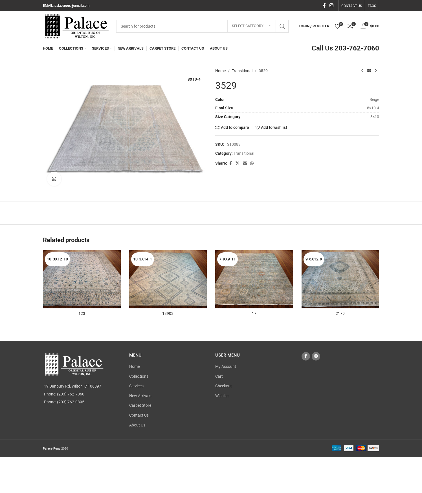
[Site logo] (76, 25)
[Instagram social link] (331, 5)
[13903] (168, 279)
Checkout (223, 386)
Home (220, 70)
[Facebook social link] (324, 5)
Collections (138, 376)
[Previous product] (362, 70)
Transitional (242, 70)
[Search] (202, 26)
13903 (167, 313)
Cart (219, 376)
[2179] (340, 279)
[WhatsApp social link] (252, 163)
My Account (225, 366)
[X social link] (237, 163)
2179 (340, 313)
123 (81, 313)
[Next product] (375, 70)
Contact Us (139, 415)
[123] (82, 279)
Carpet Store (140, 405)
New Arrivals (140, 395)
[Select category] (251, 26)
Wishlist (222, 395)
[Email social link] (245, 163)
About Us (137, 425)
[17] (254, 279)
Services (136, 386)
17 (254, 313)
